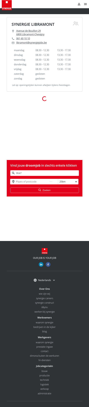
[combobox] (16, 181)
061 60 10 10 (23, 38)
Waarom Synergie (44, 322)
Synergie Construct (44, 302)
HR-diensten (45, 360)
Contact (44, 351)
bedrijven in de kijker (44, 327)
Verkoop (44, 389)
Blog (44, 331)
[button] (84, 4)
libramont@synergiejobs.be (31, 42)
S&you (44, 307)
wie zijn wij (44, 293)
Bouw (45, 371)
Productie (44, 375)
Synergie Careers (44, 298)
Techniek (44, 380)
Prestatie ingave (44, 346)
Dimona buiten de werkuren (44, 355)
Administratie (44, 393)
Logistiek (44, 384)
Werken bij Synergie (44, 311)
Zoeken (44, 190)
